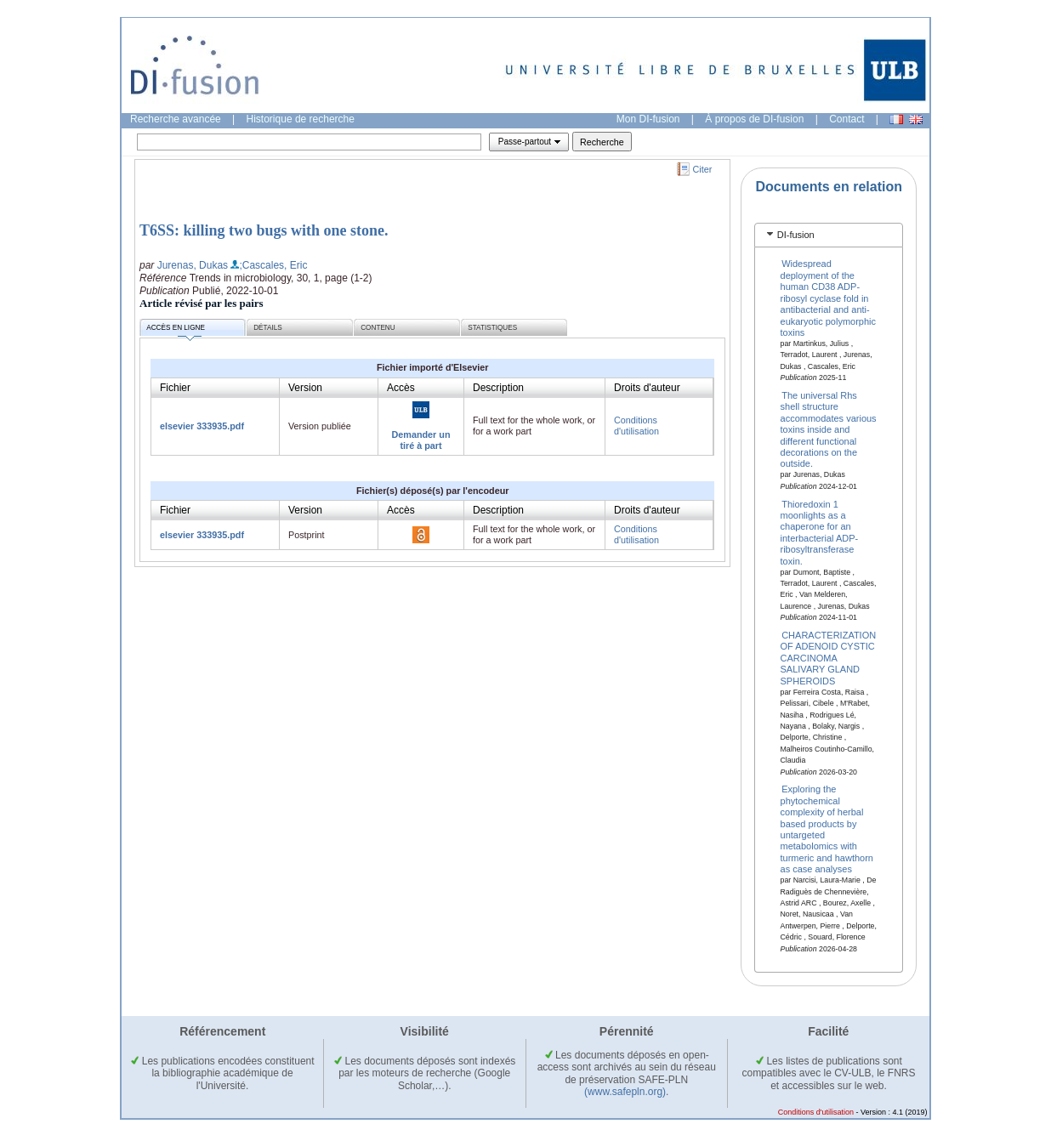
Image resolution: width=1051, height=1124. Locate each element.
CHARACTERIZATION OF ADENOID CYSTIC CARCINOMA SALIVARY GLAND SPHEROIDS (829, 658)
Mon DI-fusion (648, 119)
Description (498, 388)
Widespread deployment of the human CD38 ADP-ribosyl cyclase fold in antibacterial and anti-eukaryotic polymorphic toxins (829, 297)
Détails (267, 328)
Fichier (175, 388)
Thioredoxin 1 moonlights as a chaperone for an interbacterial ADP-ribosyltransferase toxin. (820, 531)
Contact (846, 119)
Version (305, 388)
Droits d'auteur (647, 388)
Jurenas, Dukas (192, 265)
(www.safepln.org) (625, 1092)
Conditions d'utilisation (636, 425)
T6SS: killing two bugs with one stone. (264, 230)
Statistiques (492, 328)
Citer (703, 169)
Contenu (378, 328)
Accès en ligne (175, 330)
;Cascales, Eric (273, 265)
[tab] (828, 235)
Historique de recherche (301, 119)
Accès (401, 388)
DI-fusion (796, 235)
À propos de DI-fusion (754, 119)
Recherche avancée (175, 119)
